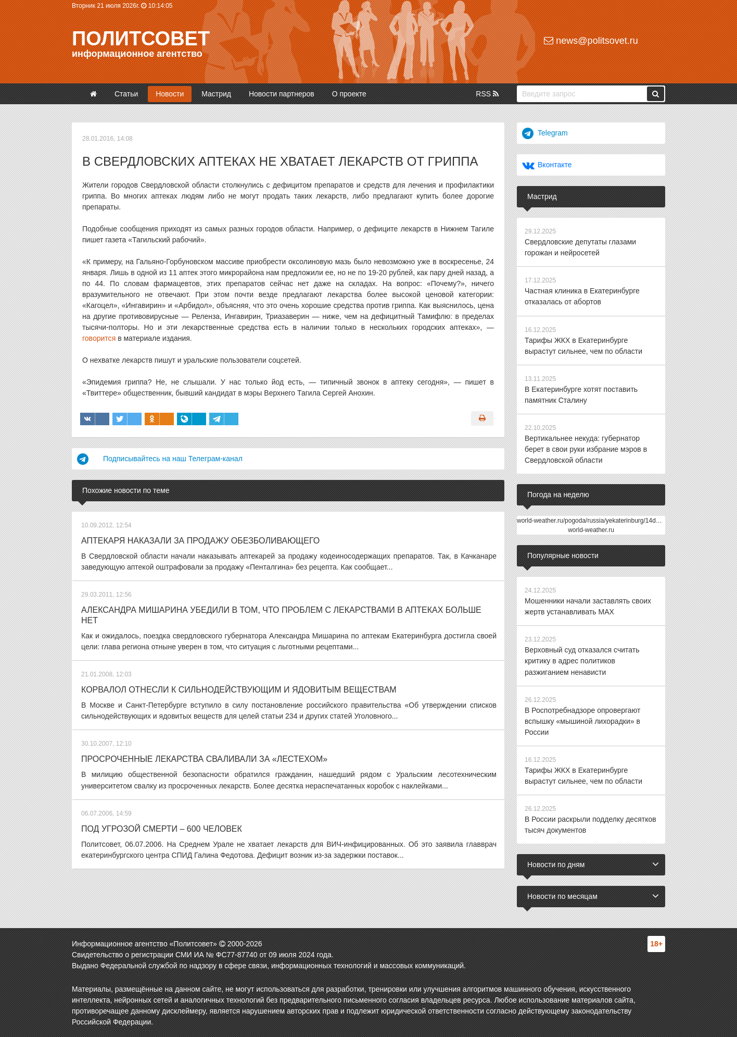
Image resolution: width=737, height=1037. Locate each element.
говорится (99, 338)
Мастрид (216, 94)
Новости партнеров (281, 94)
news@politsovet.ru (591, 40)
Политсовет (141, 39)
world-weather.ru (591, 529)
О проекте (349, 94)
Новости (170, 94)
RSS (487, 94)
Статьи (126, 94)
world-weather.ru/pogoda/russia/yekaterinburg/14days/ (592, 520)
